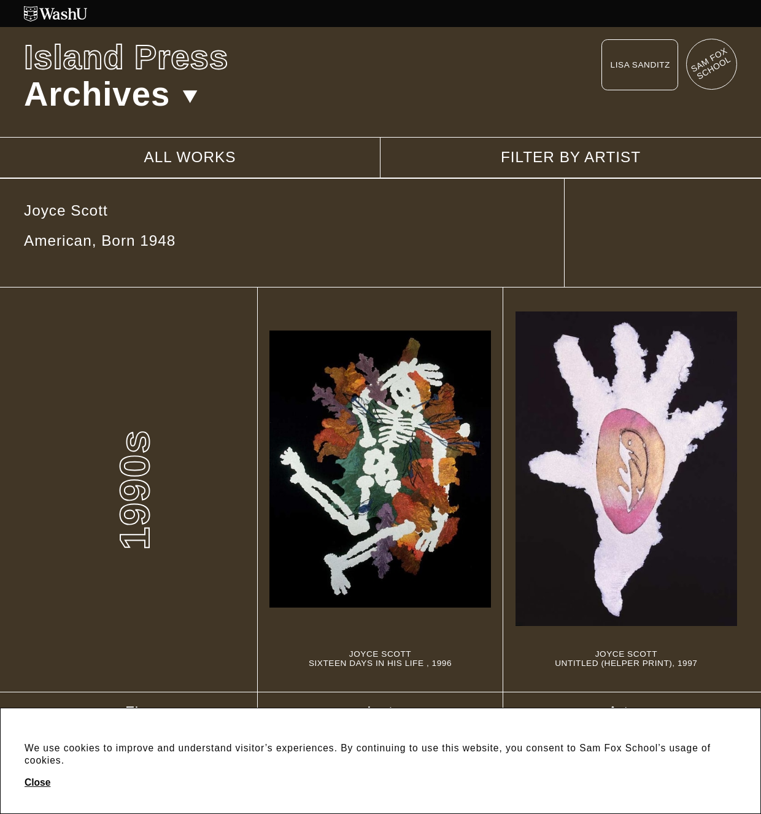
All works (190, 157)
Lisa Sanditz (640, 64)
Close (37, 782)
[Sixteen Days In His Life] (379, 489)
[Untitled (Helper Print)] (626, 489)
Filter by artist (571, 157)
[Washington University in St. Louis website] (380, 14)
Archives (111, 94)
